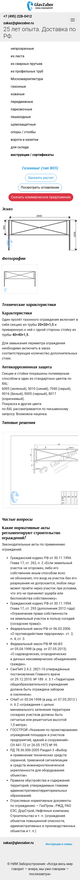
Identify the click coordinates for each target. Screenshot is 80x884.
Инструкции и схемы (59, 844)
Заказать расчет (41, 178)
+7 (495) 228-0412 (17, 16)
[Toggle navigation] (73, 20)
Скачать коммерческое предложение (41, 197)
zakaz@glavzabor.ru (18, 23)
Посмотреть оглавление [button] (40, 187)
